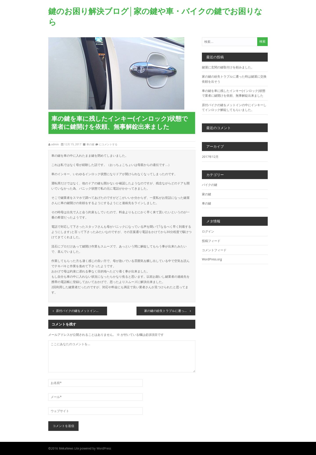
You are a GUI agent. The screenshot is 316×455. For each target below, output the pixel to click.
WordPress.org (212, 259)
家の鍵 (206, 194)
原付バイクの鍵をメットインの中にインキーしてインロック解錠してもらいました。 (81, 311)
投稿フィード (211, 241)
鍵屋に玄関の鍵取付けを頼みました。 (228, 67)
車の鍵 (90, 144)
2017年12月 (210, 156)
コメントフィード (214, 250)
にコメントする (108, 144)
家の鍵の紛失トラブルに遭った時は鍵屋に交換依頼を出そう (169, 311)
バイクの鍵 (209, 185)
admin (55, 144)
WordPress (104, 448)
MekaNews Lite (69, 448)
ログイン (208, 231)
